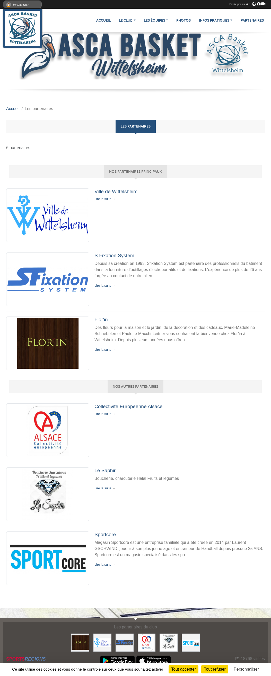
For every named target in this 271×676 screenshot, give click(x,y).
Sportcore (105, 534)
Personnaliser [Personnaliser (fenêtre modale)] (246, 669)
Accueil (103, 20)
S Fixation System (114, 255)
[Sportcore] (191, 642)
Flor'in (101, 319)
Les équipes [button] (154, 20)
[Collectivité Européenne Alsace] (147, 642)
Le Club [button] (126, 20)
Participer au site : (247, 4)
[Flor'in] (80, 642)
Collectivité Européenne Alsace (128, 406)
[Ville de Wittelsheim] (102, 642)
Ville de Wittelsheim (115, 191)
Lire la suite (102, 199)
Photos (183, 20)
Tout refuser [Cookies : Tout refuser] (214, 669)
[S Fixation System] (125, 642)
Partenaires (252, 20)
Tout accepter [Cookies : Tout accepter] (183, 669)
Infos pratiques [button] (214, 20)
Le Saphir (105, 470)
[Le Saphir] (169, 642)
